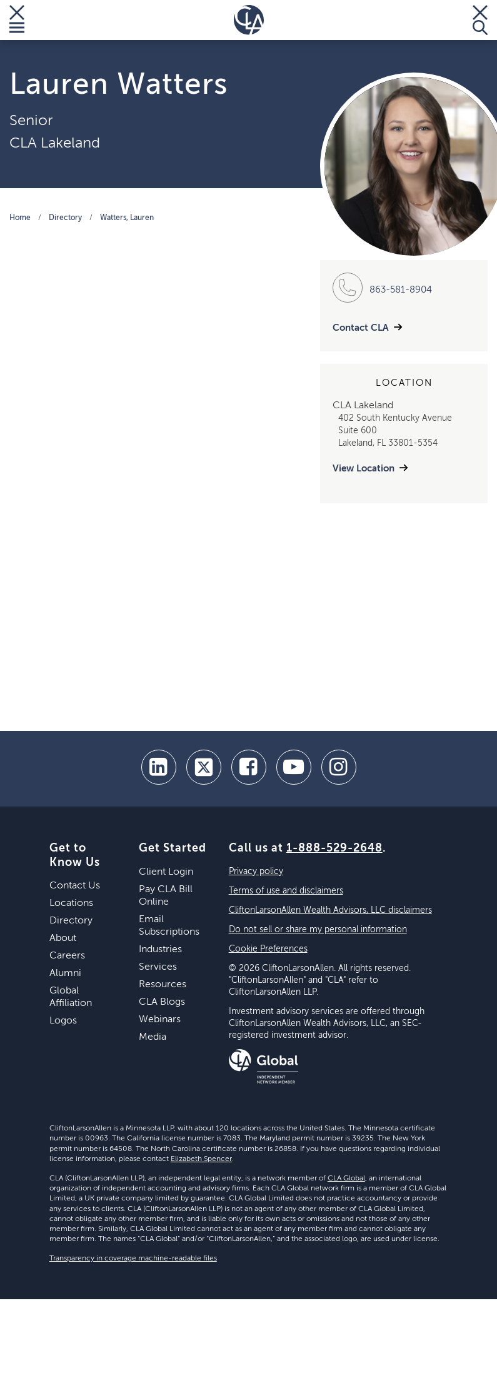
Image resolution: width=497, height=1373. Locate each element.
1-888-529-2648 (334, 848)
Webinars (160, 1020)
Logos (63, 1021)
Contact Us (74, 886)
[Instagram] (338, 767)
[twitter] (203, 767)
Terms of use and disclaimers (286, 891)
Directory (65, 218)
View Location (363, 468)
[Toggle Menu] (16, 20)
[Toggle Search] (480, 20)
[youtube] (293, 767)
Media (152, 1037)
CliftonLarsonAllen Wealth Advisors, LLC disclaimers (330, 910)
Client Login (166, 872)
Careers (67, 956)
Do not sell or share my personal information (318, 929)
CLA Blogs (162, 1002)
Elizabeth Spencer (201, 1159)
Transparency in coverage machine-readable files (133, 1258)
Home (20, 218)
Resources (162, 985)
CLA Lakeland (54, 143)
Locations (71, 903)
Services (158, 967)
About (62, 938)
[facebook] (248, 767)
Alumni (65, 973)
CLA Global (346, 1178)
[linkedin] (158, 767)
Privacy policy (256, 871)
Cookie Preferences (268, 949)
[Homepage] (249, 20)
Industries (160, 950)
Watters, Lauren (127, 218)
